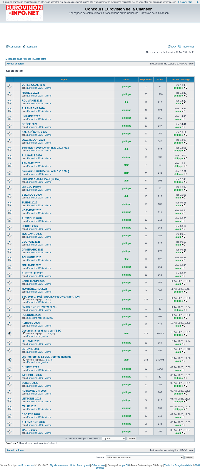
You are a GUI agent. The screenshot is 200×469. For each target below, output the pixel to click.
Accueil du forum (15, 64)
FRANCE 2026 (30, 92)
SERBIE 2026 (30, 226)
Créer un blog (98, 465)
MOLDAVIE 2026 (32, 233)
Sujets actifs (39, 59)
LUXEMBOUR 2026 (33, 139)
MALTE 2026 (29, 430)
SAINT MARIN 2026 (33, 281)
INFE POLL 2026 (32, 375)
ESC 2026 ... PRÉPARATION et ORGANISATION (51, 296)
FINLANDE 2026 (31, 265)
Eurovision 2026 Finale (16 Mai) (41, 179)
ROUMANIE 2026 (32, 100)
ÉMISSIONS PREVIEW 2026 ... (40, 307)
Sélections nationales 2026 (40, 318)
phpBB (125, 465)
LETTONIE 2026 (31, 398)
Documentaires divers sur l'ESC (41, 330)
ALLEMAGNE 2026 (33, 108)
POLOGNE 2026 (31, 257)
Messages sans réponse (18, 59)
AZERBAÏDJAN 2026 (34, 132)
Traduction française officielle (178, 465)
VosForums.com (25, 465)
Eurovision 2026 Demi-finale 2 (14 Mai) (45, 147)
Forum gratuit (83, 465)
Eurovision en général (37, 336)
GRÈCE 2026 (29, 124)
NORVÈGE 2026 (31, 210)
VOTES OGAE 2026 (33, 84)
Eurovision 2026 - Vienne (39, 88)
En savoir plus (185, 2)
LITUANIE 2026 (31, 341)
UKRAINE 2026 (31, 116)
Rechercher (186, 46)
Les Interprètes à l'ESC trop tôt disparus (46, 356)
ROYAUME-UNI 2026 (34, 390)
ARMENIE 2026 (31, 163)
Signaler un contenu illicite (62, 465)
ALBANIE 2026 (31, 322)
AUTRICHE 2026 (32, 218)
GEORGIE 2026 (31, 241)
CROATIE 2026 (31, 414)
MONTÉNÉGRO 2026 (34, 288)
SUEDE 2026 (29, 202)
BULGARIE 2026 (32, 155)
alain (126, 102)
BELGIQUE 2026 (32, 194)
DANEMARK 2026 (32, 249)
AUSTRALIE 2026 (32, 273)
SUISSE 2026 (30, 382)
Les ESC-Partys (31, 186)
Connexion (13, 46)
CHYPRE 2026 (30, 367)
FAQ (172, 46)
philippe (126, 86)
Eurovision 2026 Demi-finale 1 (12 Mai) (45, 171)
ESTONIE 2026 (31, 348)
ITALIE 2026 (29, 406)
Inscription (30, 46)
